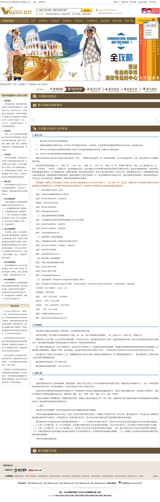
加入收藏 (152, 2)
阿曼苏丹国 (65, 14)
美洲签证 (67, 21)
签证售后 (148, 35)
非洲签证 (55, 21)
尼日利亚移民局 (54, 476)
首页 (33, 21)
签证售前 (148, 30)
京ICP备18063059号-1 (35, 483)
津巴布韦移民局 (30, 476)
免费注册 (42, 2)
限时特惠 (117, 21)
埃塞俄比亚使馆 (107, 476)
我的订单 (125, 2)
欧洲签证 (79, 21)
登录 (34, 2)
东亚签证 (32, 84)
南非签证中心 (132, 476)
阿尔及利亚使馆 (120, 476)
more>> (156, 476)
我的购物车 (146, 20)
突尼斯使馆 (76, 476)
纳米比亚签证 (70, 496)
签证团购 (105, 21)
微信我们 (144, 2)
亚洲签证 (43, 21)
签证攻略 (133, 2)
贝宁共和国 (76, 14)
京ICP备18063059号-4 (83, 483)
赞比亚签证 (108, 496)
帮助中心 (116, 2)
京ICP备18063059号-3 (67, 483)
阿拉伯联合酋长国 (53, 14)
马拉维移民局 (95, 476)
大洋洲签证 (92, 21)
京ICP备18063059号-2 (51, 483)
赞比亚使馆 (66, 476)
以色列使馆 (85, 476)
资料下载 (129, 21)
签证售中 (148, 33)
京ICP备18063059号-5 (98, 483)
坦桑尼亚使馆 (19, 476)
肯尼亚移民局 (43, 476)
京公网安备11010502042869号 (131, 483)
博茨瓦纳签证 (90, 496)
